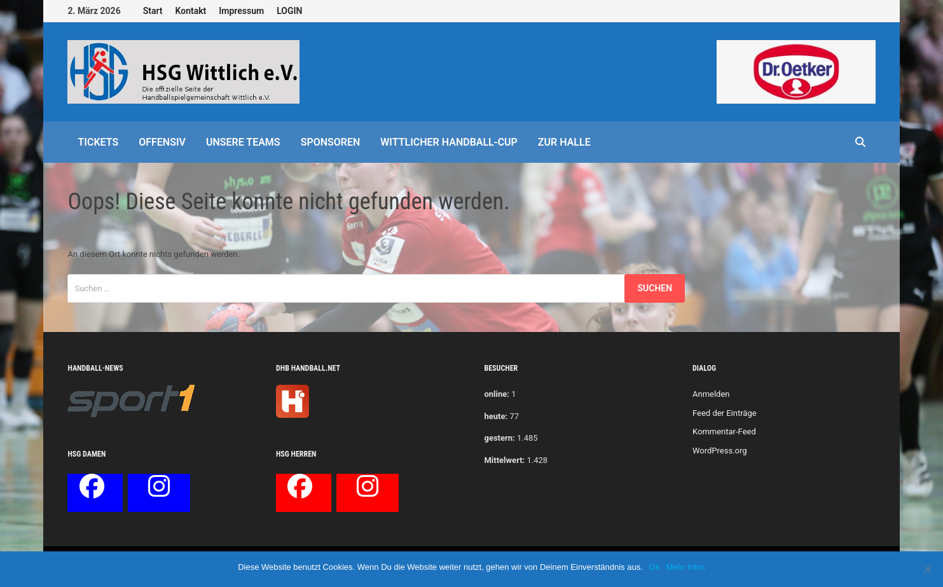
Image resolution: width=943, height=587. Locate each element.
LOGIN (289, 11)
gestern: (499, 438)
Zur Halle (564, 142)
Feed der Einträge (724, 413)
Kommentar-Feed (724, 431)
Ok (654, 567)
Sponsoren (331, 142)
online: (496, 394)
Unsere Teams (243, 142)
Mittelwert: (504, 460)
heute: (495, 416)
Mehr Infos (685, 567)
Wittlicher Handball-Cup (449, 142)
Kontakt (191, 11)
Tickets (98, 142)
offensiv (162, 142)
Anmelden (711, 394)
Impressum (241, 11)
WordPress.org (719, 450)
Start (153, 11)
